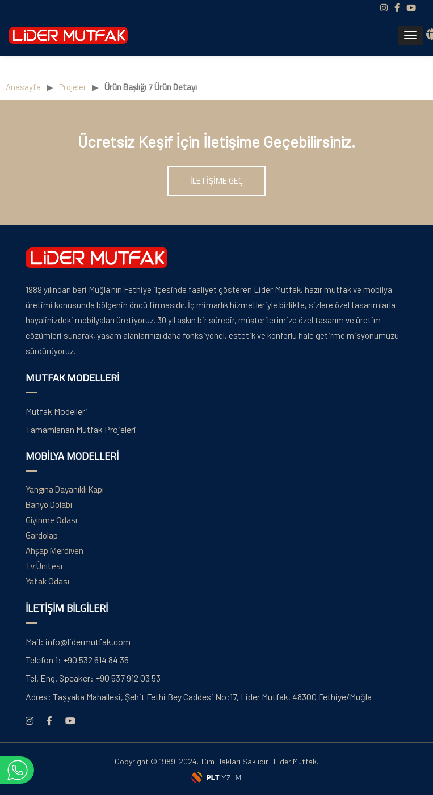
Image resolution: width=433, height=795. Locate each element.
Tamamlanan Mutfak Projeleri (81, 429)
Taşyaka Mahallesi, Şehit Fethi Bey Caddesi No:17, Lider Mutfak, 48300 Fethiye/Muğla (199, 696)
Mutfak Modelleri (56, 411)
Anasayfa (23, 87)
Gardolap (42, 535)
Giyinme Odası (51, 520)
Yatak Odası (47, 581)
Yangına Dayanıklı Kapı (65, 489)
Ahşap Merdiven (54, 550)
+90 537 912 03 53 (93, 677)
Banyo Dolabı (49, 504)
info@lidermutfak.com (78, 641)
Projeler (72, 87)
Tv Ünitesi (44, 566)
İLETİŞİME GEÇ (216, 180)
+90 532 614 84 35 (77, 659)
